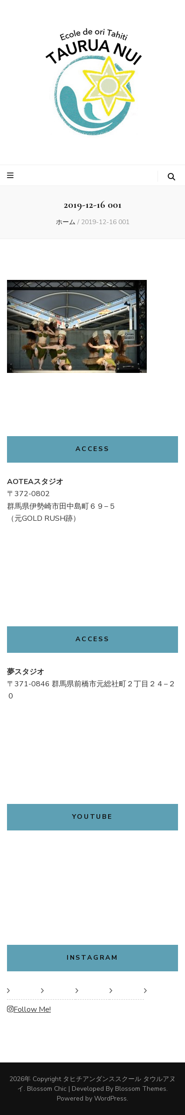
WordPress (110, 1098)
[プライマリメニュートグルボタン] (11, 175)
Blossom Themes (140, 1088)
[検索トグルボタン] (171, 177)
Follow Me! (29, 1009)
